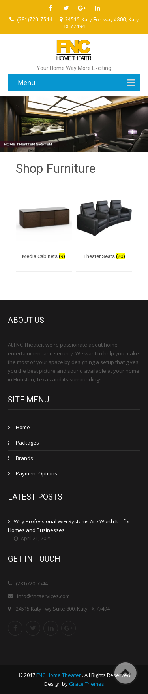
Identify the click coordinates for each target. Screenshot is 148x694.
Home (23, 427)
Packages (27, 442)
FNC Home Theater (59, 675)
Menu (26, 82)
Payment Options (36, 473)
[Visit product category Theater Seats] (104, 226)
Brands (24, 458)
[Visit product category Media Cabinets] (44, 226)
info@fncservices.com (43, 596)
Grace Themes (86, 683)
